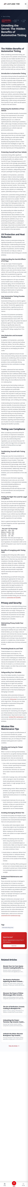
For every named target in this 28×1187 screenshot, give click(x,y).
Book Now (14, 945)
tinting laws (13, 699)
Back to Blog (5, 16)
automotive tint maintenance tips (10, 915)
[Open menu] (25, 4)
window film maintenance (16, 717)
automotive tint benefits (14, 597)
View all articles (14, 1046)
